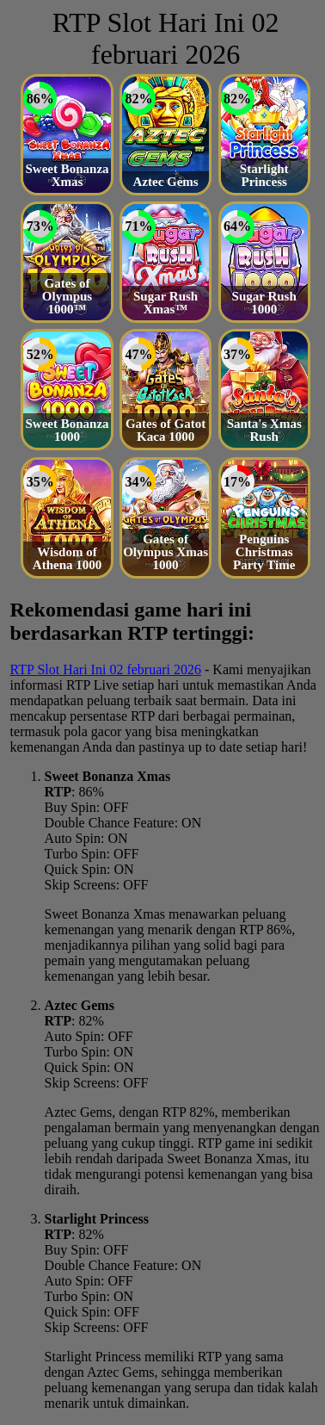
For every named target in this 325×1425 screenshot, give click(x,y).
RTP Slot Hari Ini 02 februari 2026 (105, 669)
